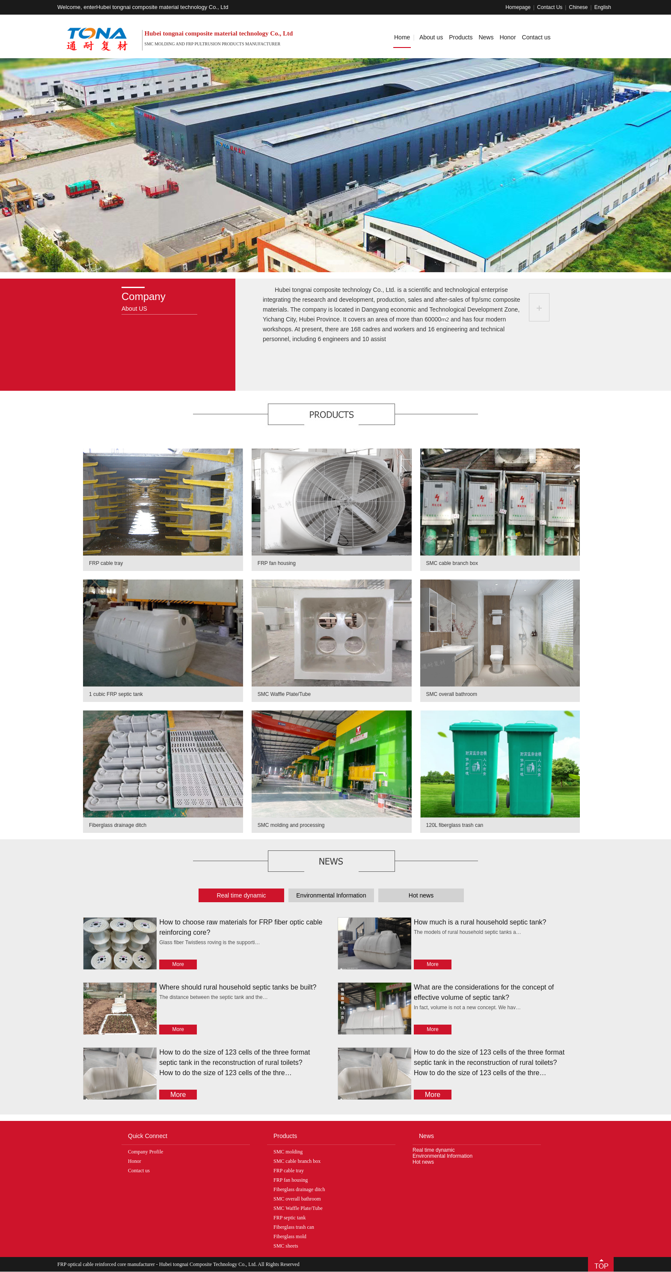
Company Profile (145, 1152)
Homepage (518, 7)
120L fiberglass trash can (455, 825)
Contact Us (549, 7)
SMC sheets (285, 1246)
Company (144, 296)
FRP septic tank (289, 1218)
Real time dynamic (434, 1150)
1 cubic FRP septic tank (116, 694)
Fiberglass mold (289, 1236)
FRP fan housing (277, 563)
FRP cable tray (106, 563)
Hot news (423, 1162)
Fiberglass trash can (293, 1227)
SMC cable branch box (452, 563)
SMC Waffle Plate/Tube (284, 694)
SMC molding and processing (291, 825)
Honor (507, 37)
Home (402, 37)
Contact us (536, 37)
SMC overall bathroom (451, 694)
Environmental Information (442, 1156)
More (178, 964)
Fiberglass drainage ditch (117, 825)
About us (431, 37)
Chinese (578, 7)
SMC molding (288, 1152)
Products (460, 37)
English (602, 7)
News (485, 37)
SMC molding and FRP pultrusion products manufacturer (212, 44)
